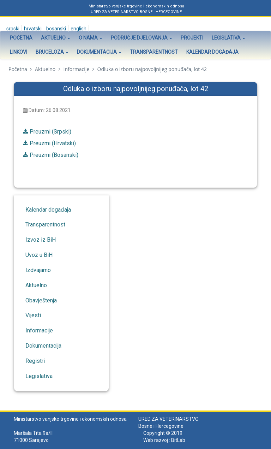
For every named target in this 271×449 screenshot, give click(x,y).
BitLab (178, 440)
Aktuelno (55, 38)
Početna (21, 38)
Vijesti (33, 315)
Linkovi (18, 52)
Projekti (192, 38)
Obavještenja (41, 300)
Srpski (12, 28)
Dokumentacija (99, 52)
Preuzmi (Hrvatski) (53, 143)
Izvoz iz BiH (40, 239)
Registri (35, 361)
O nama (90, 38)
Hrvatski (32, 28)
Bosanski (55, 28)
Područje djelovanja (141, 38)
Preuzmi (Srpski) (50, 131)
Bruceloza (52, 52)
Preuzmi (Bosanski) (54, 155)
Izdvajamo (38, 270)
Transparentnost (154, 52)
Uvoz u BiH (39, 255)
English (78, 28)
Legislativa (228, 38)
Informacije (77, 69)
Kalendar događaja (212, 52)
